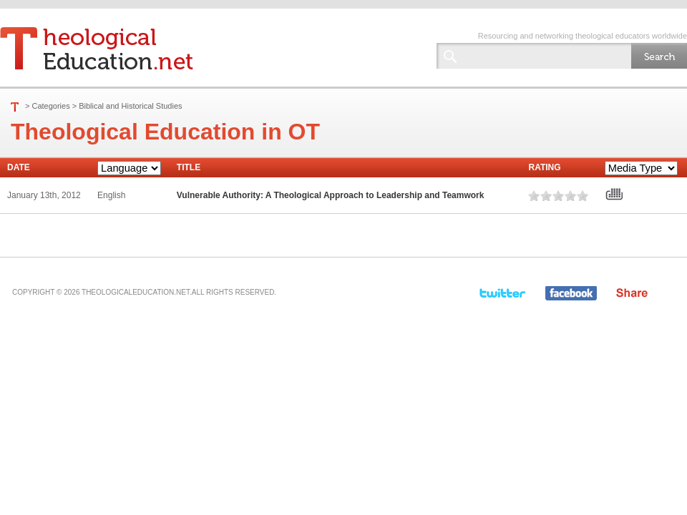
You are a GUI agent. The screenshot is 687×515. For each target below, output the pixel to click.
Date (18, 167)
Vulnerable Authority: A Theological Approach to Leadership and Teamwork (330, 195)
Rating (544, 167)
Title (188, 167)
